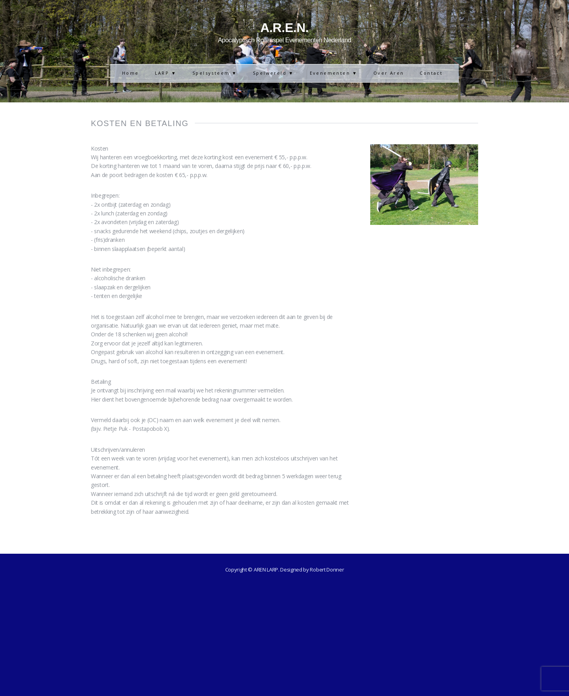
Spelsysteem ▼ (214, 73)
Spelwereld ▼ (273, 73)
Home (130, 73)
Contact (431, 73)
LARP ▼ (166, 73)
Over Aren (388, 73)
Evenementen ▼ (334, 73)
